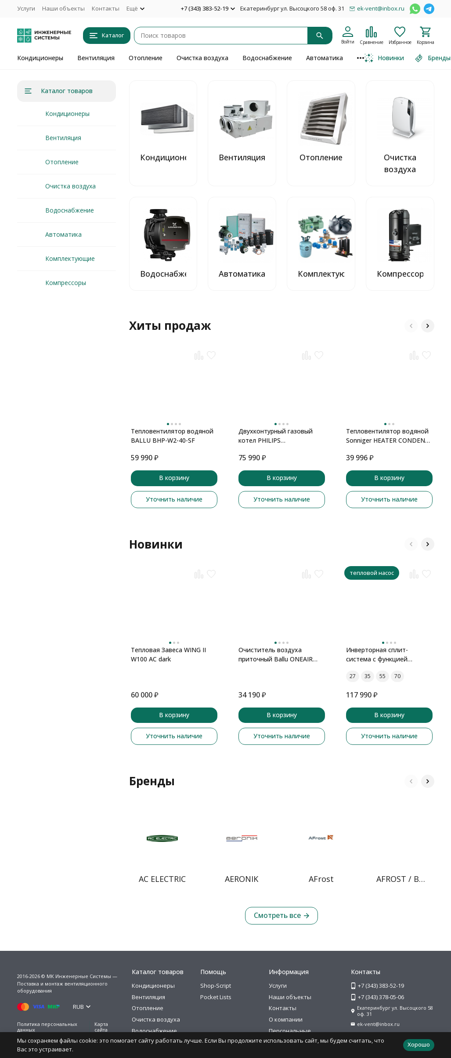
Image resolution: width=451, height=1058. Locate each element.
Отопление (145, 58)
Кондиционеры (40, 58)
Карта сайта (101, 1027)
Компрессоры (65, 282)
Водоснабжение (267, 58)
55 (382, 676)
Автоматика (324, 58)
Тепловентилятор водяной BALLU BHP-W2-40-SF (172, 435)
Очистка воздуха (202, 58)
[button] (411, 325)
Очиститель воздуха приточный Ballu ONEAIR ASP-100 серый (275, 655)
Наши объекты (63, 8)
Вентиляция (96, 58)
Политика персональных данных (47, 1027)
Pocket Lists (215, 997)
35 (367, 676)
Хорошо (419, 1044)
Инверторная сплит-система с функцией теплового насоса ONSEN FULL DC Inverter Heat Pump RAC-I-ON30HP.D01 (388, 655)
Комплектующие (70, 258)
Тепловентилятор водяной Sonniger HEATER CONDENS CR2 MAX (387, 436)
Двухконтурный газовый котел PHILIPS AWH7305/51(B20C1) (275, 436)
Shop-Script (215, 985)
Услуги (26, 8)
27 (353, 676)
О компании (286, 1019)
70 (397, 676)
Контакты (105, 8)
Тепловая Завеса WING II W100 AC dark (168, 654)
